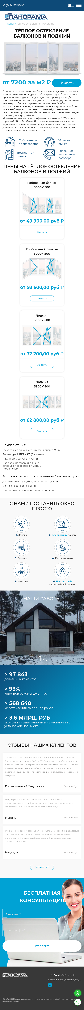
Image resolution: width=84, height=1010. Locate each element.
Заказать (67, 83)
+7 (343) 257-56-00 (61, 975)
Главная (9, 23)
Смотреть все (42, 867)
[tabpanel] (42, 628)
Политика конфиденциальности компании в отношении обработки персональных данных (40, 1000)
